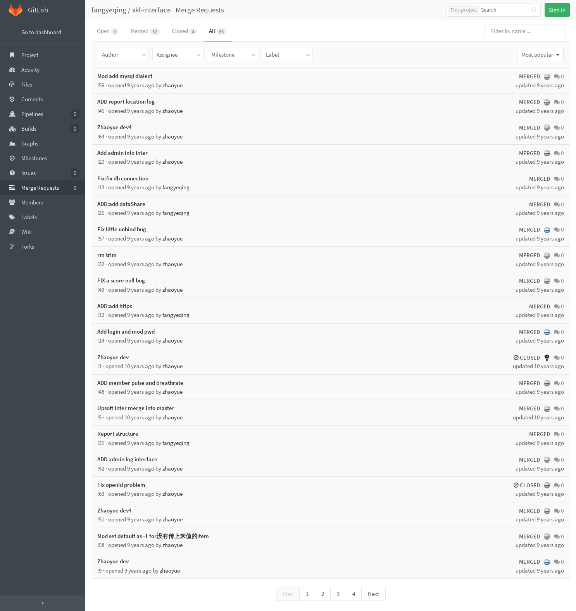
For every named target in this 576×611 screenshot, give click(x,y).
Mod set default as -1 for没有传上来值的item (153, 536)
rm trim (107, 254)
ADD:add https (114, 306)
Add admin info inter (122, 152)
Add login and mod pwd (126, 331)
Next (373, 593)
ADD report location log (126, 101)
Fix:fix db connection (122, 178)
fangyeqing (108, 9)
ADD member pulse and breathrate (140, 382)
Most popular (540, 54)
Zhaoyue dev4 (114, 127)
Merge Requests (200, 9)
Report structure (117, 433)
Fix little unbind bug (121, 229)
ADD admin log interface (127, 459)
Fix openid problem (121, 484)
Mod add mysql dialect (124, 76)
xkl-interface (151, 9)
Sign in (557, 10)
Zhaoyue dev (113, 357)
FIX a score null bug (121, 280)
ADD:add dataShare (121, 204)
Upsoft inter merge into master (135, 408)
